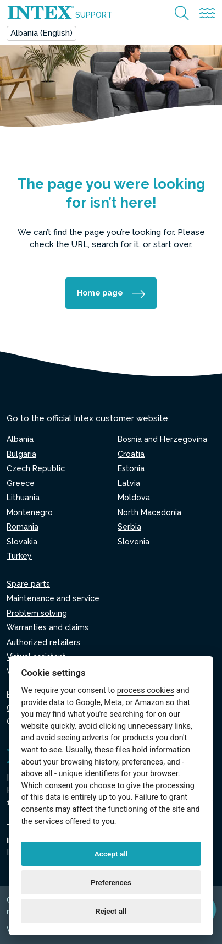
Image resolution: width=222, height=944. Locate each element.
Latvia (129, 483)
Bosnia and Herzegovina (162, 439)
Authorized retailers (43, 642)
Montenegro (30, 512)
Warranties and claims (47, 627)
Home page (100, 292)
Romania (22, 526)
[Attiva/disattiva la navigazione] (207, 13)
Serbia (129, 526)
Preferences (111, 882)
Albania (20, 439)
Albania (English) (41, 33)
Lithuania (23, 497)
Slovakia (22, 541)
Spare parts (28, 584)
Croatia (131, 454)
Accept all (111, 853)
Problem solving (37, 613)
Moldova (134, 497)
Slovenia (133, 541)
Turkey (19, 556)
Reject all (111, 911)
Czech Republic (36, 468)
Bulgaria (21, 454)
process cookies (145, 690)
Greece (21, 483)
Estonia (131, 468)
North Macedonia (149, 512)
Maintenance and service (53, 598)
